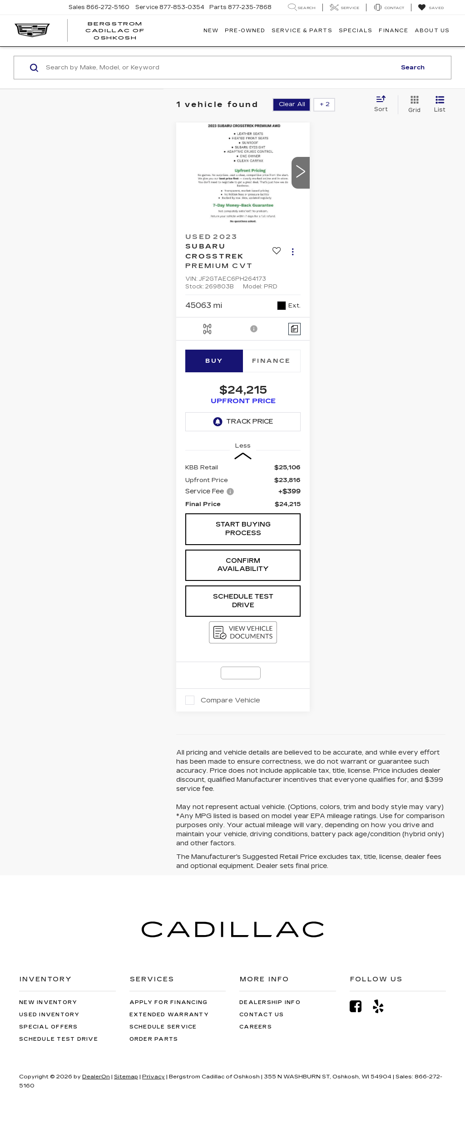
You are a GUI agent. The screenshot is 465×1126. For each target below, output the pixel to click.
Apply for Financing (168, 1002)
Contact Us (261, 1015)
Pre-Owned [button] (245, 31)
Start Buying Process (243, 529)
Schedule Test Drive (243, 601)
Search (413, 67)
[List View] (439, 104)
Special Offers (48, 1027)
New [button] (210, 31)
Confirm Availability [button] (243, 565)
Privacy (153, 1076)
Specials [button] (356, 31)
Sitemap (126, 1076)
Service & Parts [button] (302, 31)
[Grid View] (412, 104)
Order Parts (153, 1039)
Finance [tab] (271, 361)
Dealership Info (270, 1002)
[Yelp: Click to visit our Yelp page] (382, 1006)
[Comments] (294, 329)
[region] (243, 486)
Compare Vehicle (230, 700)
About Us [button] (432, 31)
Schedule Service (163, 1027)
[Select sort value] (384, 104)
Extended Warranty (169, 1015)
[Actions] (293, 251)
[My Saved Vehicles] (430, 8)
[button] (301, 173)
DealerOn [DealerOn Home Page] (96, 1076)
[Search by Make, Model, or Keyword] (219, 67)
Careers (255, 1027)
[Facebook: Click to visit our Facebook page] (360, 1006)
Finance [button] (393, 31)
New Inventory (48, 1002)
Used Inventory (49, 1015)
